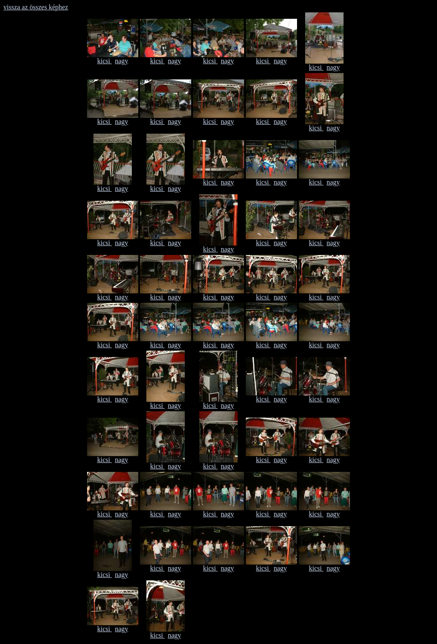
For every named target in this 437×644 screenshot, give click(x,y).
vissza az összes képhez (35, 7)
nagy (121, 60)
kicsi (104, 60)
